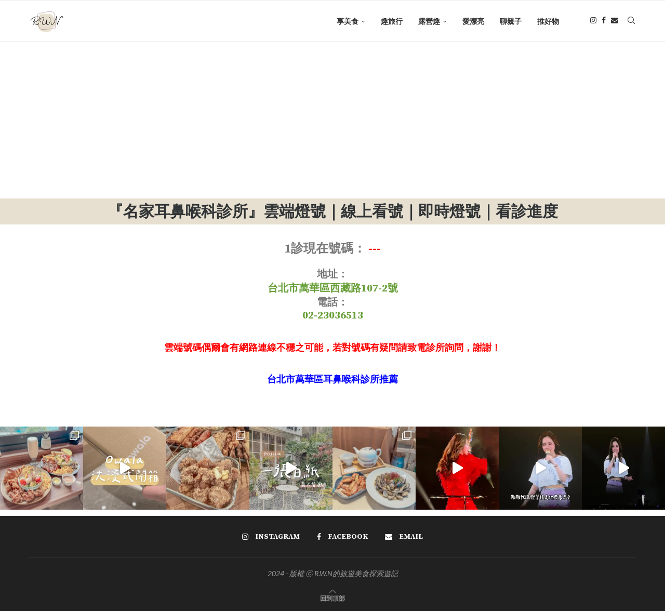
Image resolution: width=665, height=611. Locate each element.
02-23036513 (332, 315)
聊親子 (511, 21)
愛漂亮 (473, 21)
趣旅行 (392, 21)
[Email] (614, 21)
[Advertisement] (332, 120)
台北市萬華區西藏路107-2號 (333, 288)
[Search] (631, 21)
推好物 (548, 21)
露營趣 (429, 21)
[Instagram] (593, 21)
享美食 (347, 21)
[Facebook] (604, 21)
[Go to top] (332, 597)
